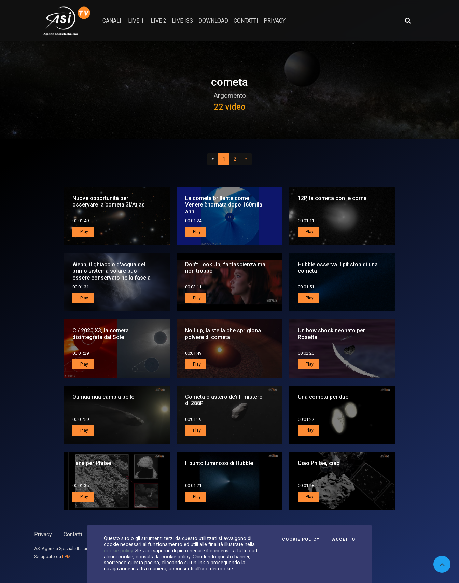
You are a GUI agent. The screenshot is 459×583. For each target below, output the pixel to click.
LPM (66, 556)
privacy (275, 20)
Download (213, 20)
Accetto (343, 539)
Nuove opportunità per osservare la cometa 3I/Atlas (108, 201)
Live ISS (182, 20)
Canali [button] (111, 20)
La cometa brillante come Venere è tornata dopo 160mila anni (223, 204)
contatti (246, 20)
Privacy (43, 534)
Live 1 (136, 20)
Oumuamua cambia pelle (103, 397)
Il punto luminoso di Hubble (219, 463)
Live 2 (158, 20)
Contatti (73, 534)
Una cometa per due (323, 397)
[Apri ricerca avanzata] (408, 20)
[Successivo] (246, 159)
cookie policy (118, 550)
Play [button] (83, 231)
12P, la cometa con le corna (332, 198)
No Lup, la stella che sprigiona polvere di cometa (223, 333)
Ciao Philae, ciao (319, 463)
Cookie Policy (301, 539)
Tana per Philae (91, 463)
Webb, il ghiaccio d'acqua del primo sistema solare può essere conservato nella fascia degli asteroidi (111, 274)
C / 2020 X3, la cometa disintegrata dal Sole (100, 333)
